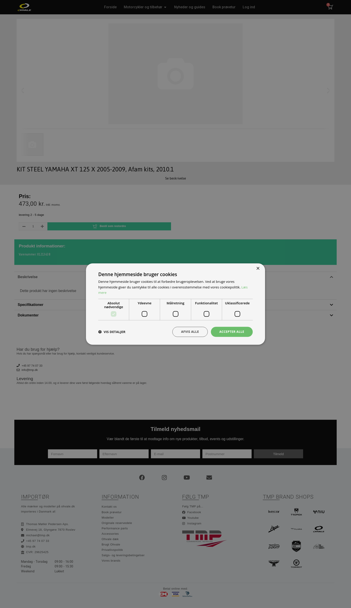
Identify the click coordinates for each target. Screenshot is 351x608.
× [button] (257, 268)
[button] (111, 332)
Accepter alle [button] (231, 331)
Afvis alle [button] (190, 331)
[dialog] (175, 304)
